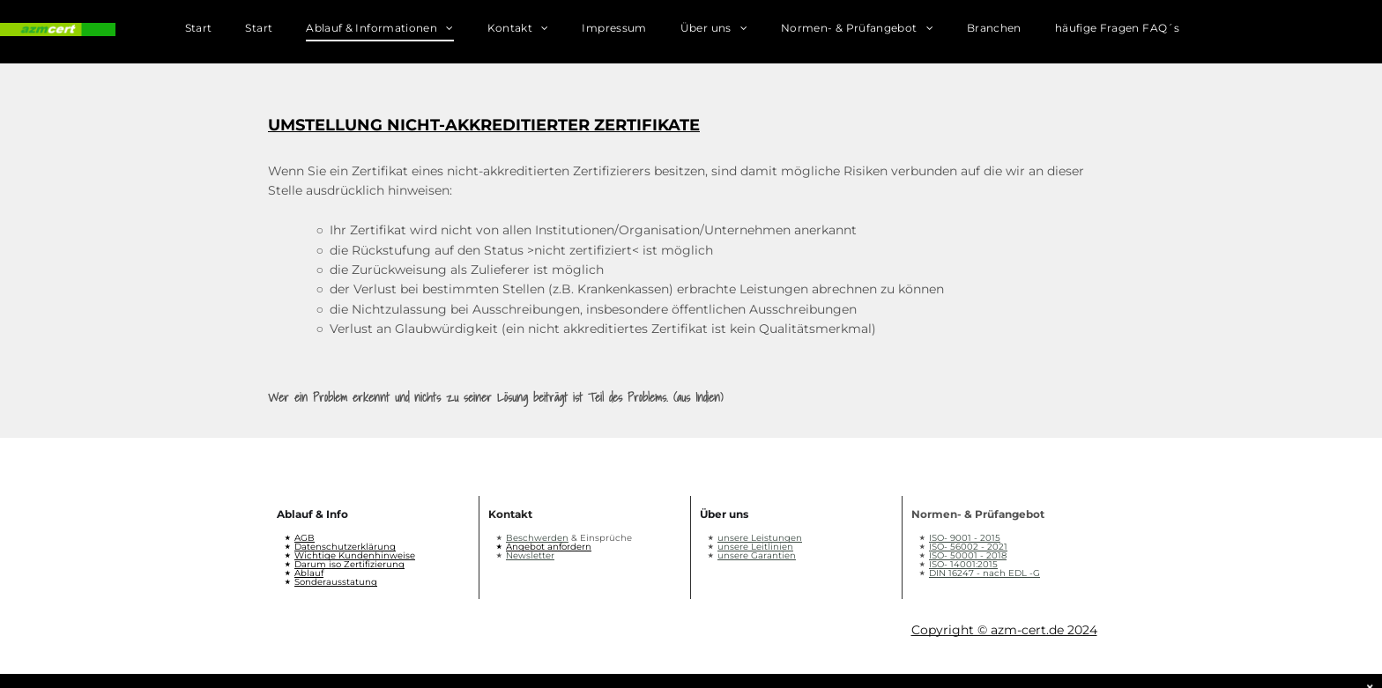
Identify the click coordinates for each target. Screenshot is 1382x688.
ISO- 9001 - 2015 (964, 538)
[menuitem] (215, 31)
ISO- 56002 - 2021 (968, 546)
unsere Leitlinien (755, 546)
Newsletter (530, 555)
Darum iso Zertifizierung (349, 564)
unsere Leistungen (759, 538)
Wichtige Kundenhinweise (354, 555)
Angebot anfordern (548, 546)
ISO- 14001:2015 (963, 564)
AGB (304, 538)
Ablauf (308, 573)
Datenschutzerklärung (345, 546)
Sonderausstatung (335, 582)
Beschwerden (537, 538)
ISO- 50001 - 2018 (968, 555)
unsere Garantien (756, 555)
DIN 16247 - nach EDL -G (984, 573)
